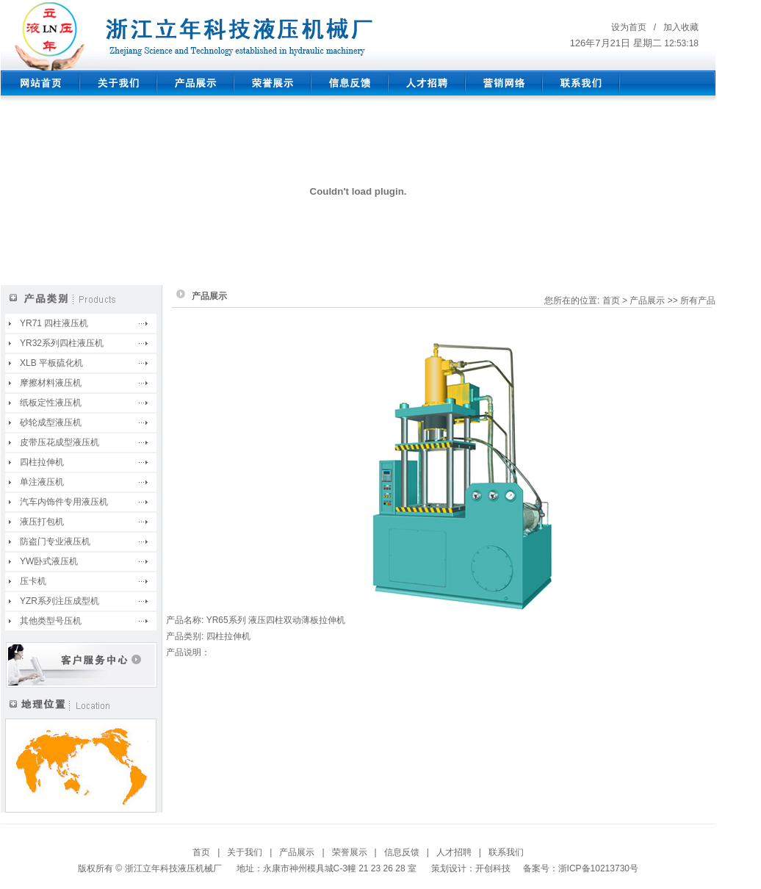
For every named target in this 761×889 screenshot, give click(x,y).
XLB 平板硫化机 (51, 363)
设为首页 (628, 27)
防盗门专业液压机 (55, 541)
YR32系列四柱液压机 (62, 343)
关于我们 (244, 852)
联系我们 (506, 852)
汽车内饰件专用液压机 (64, 502)
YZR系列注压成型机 (59, 601)
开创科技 (493, 868)
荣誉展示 (349, 852)
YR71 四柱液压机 (54, 323)
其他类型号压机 (51, 621)
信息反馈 (401, 852)
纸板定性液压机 (51, 402)
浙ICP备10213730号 (598, 868)
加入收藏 (681, 27)
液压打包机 (42, 522)
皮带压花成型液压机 (59, 442)
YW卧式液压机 (49, 561)
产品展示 (296, 852)
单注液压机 (42, 482)
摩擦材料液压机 (51, 383)
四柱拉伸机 (42, 462)
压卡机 (33, 581)
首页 (201, 852)
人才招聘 (454, 852)
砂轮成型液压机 (51, 422)
